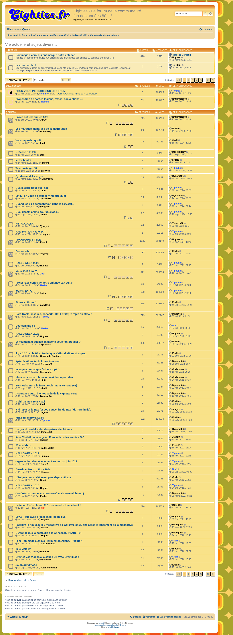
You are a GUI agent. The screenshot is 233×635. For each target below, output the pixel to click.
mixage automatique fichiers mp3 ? (37, 369)
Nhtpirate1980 (179, 99)
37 (123, 320)
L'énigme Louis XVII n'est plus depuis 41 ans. (43, 477)
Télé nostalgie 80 (26, 168)
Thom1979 (177, 223)
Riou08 (175, 548)
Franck (44, 242)
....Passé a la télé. (26, 152)
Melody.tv (45, 551)
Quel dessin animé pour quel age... (37, 211)
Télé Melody (23, 548)
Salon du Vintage (26, 565)
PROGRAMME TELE (28, 239)
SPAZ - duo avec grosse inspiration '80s (40, 516)
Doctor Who (22, 251)
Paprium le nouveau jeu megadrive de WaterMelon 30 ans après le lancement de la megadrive (74, 524)
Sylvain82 (46, 344)
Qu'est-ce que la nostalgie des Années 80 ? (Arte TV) (48, 532)
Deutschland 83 (25, 325)
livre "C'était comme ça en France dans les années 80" (49, 437)
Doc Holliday (178, 152)
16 (120, 277)
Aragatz (176, 409)
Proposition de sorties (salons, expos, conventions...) (49, 99)
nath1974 (45, 305)
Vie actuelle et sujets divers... (31, 44)
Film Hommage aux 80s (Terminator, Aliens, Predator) (48, 540)
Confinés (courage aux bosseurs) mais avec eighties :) (49, 493)
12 (131, 123)
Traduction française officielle (106, 625)
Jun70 (43, 120)
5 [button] (201, 80)
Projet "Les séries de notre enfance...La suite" (44, 282)
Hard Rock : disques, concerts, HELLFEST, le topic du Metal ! (53, 314)
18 (127, 277)
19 (131, 277)
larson (44, 527)
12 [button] (208, 80)
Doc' (42, 273)
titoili (178, 65)
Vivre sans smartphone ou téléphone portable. (44, 377)
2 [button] (188, 80)
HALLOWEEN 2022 (27, 333)
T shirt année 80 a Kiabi (30, 401)
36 (120, 320)
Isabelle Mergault (182, 55)
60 (131, 246)
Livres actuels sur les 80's (31, 117)
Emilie (175, 128)
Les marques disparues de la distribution (41, 128)
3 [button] (192, 80)
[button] (178, 80)
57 (120, 246)
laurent (45, 163)
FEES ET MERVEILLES (29, 417)
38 (127, 320)
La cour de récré (25, 65)
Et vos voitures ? (26, 302)
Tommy (44, 93)
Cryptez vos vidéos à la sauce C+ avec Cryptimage (47, 556)
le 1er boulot (23, 160)
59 (127, 246)
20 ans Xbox (23, 445)
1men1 (44, 464)
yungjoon (45, 206)
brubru (175, 160)
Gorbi (43, 480)
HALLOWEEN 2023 (27, 263)
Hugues (176, 57)
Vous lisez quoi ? (26, 271)
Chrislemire (46, 372)
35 (115, 320)
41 (127, 348)
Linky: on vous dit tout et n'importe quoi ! (41, 195)
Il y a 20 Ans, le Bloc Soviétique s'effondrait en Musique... (51, 353)
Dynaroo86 (47, 179)
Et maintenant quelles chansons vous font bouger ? (47, 341)
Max (43, 508)
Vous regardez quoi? (28, 140)
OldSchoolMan (49, 567)
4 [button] (197, 80)
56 (115, 246)
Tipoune (45, 101)
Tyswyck (45, 171)
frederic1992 (47, 448)
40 (123, 348)
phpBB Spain (113, 627)
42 (131, 348)
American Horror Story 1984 (33, 469)
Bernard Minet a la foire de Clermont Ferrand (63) (46, 385)
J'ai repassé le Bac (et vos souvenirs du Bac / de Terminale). (53, 409)
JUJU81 (176, 437)
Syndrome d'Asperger (29, 176)
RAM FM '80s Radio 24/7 (30, 231)
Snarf (175, 540)
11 (127, 123)
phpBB (101, 623)
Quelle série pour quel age (32, 187)
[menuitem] (26, 29)
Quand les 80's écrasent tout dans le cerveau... (44, 203)
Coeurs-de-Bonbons (50, 356)
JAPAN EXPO (23, 290)
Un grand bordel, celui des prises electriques (43, 429)
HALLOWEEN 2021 (27, 453)
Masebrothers (48, 543)
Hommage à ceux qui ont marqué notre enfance (45, 55)
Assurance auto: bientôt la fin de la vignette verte (46, 393)
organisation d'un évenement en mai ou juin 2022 (46, 461)
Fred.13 (176, 445)
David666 (177, 314)
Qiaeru (123, 625)
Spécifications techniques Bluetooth (38, 361)
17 (123, 277)
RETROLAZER (24, 223)
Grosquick (177, 524)
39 (131, 320)
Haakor (44, 285)
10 (123, 123)
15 (115, 277)
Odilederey (46, 131)
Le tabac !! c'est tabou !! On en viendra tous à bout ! (48, 505)
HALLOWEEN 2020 (27, 485)
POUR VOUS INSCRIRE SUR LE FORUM (40, 91)
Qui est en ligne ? (15, 587)
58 (123, 246)
